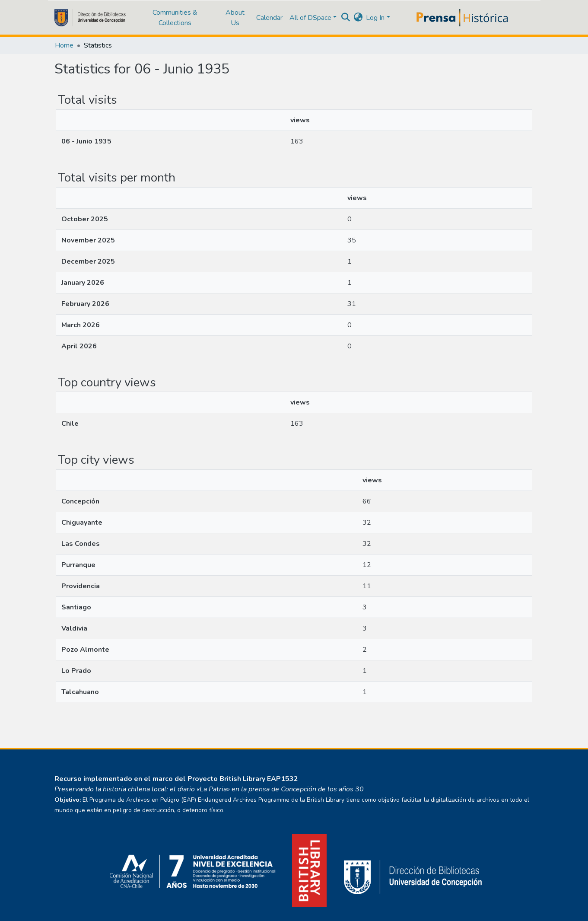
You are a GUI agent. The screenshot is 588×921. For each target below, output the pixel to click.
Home (64, 45)
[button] (358, 18)
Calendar (269, 17)
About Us (235, 18)
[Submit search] (345, 18)
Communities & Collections (175, 18)
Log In (375, 17)
